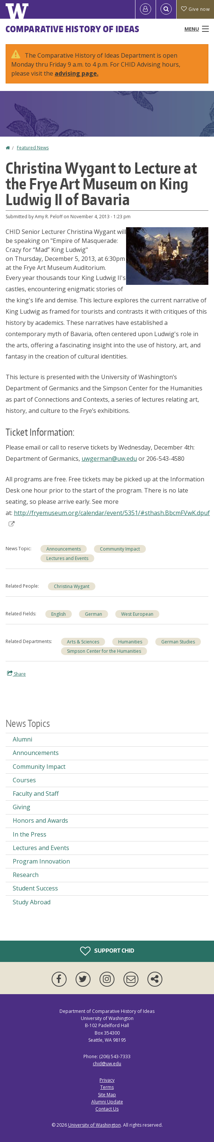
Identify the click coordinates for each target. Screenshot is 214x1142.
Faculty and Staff (36, 793)
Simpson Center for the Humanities (104, 651)
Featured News (33, 147)
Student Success (35, 888)
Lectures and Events (67, 558)
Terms (107, 1087)
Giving (21, 807)
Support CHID (107, 951)
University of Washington (94, 1125)
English (58, 614)
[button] (167, 255)
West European (137, 614)
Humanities (130, 642)
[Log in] (145, 9)
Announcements (63, 549)
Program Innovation (41, 861)
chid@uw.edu (107, 1063)
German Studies (178, 642)
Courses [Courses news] (24, 780)
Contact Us (107, 1109)
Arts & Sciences (83, 642)
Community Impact (120, 549)
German (93, 614)
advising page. (76, 73)
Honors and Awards (40, 820)
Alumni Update (107, 1102)
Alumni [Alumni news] (22, 739)
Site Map (107, 1094)
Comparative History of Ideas (73, 29)
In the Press (29, 834)
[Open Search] (166, 9)
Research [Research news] (26, 875)
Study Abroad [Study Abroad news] (32, 902)
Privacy (107, 1080)
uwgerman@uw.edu (109, 458)
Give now (195, 9)
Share (16, 673)
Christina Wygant (71, 586)
